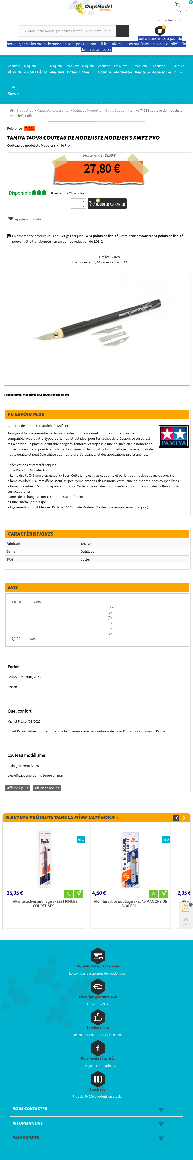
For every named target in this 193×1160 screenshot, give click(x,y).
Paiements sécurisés (98, 1058)
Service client (97, 1027)
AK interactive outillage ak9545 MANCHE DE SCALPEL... (130, 903)
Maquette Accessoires (53, 110)
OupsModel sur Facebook (97, 966)
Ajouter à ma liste (24, 219)
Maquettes (25, 110)
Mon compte (25, 1137)
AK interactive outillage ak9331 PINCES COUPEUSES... (45, 903)
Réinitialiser (23, 638)
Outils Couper (115, 110)
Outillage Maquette (87, 110)
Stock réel (97, 1089)
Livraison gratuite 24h (98, 997)
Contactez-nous (169, 20)
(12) (111, 607)
